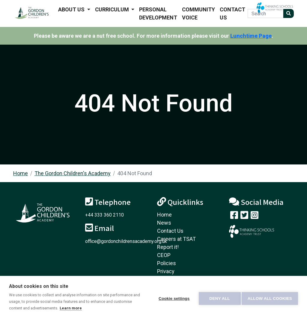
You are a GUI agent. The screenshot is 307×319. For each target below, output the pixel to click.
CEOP (164, 255)
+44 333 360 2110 (104, 215)
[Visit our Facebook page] (234, 216)
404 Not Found (134, 173)
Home (20, 173)
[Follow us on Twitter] (244, 216)
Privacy (165, 271)
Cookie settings (172, 297)
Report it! (168, 247)
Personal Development (158, 13)
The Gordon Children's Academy (72, 173)
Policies (166, 263)
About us (72, 9)
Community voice (198, 13)
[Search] (265, 13)
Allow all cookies (270, 297)
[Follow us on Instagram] (254, 216)
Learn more (90, 308)
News (164, 223)
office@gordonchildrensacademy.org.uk (126, 241)
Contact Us (232, 13)
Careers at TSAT (176, 239)
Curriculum (112, 9)
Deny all (217, 297)
